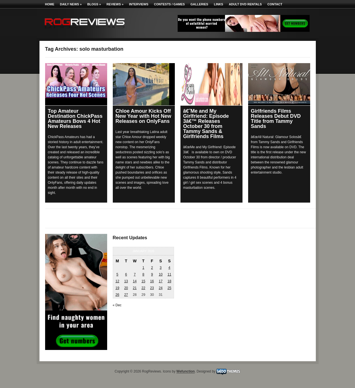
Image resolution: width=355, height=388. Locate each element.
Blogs (94, 4)
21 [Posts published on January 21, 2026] (134, 288)
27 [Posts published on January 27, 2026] (126, 295)
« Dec (117, 305)
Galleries (199, 4)
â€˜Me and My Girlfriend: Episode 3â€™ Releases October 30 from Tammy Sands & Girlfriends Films (206, 123)
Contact (274, 4)
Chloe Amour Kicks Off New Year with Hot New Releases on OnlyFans (143, 116)
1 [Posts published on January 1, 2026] (143, 268)
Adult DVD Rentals (245, 4)
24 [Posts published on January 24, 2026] (160, 288)
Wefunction (186, 372)
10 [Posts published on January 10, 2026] (160, 274)
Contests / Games (169, 4)
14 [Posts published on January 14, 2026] (134, 281)
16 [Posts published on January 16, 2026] (152, 281)
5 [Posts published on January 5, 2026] (117, 274)
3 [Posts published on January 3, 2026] (161, 268)
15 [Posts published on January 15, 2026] (143, 281)
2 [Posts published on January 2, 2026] (152, 268)
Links (218, 4)
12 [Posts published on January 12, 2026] (117, 281)
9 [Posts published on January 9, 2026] (152, 274)
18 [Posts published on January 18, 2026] (169, 281)
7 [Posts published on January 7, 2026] (135, 274)
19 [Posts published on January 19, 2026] (117, 288)
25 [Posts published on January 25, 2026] (169, 288)
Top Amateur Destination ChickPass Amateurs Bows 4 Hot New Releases (75, 118)
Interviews (138, 4)
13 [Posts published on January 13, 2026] (126, 281)
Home (49, 4)
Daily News (71, 4)
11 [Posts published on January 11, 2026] (169, 274)
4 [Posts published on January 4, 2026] (169, 268)
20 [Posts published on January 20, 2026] (126, 288)
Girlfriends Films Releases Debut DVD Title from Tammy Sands (276, 118)
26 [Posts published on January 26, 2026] (117, 295)
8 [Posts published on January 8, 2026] (143, 274)
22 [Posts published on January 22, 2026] (143, 288)
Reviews (115, 4)
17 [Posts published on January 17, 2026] (160, 281)
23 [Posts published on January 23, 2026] (152, 288)
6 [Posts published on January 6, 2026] (126, 274)
